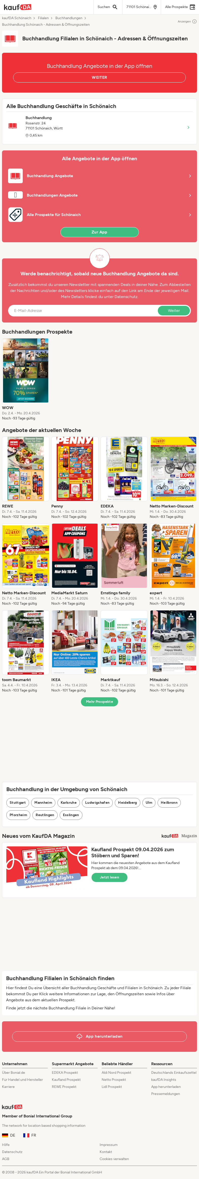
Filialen (43, 18)
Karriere (8, 1087)
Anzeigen (187, 21)
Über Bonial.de (13, 1072)
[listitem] (25, 379)
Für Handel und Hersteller (22, 1080)
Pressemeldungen (165, 1094)
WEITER (99, 77)
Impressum (109, 1145)
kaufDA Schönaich (16, 18)
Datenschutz (126, 296)
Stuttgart (18, 802)
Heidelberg (127, 802)
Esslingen (71, 815)
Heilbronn (169, 802)
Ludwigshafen (97, 802)
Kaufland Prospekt (66, 1080)
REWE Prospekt (64, 1087)
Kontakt (106, 1152)
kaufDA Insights (163, 1080)
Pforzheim (18, 815)
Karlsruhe (69, 802)
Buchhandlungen (68, 18)
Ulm (149, 802)
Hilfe (6, 1145)
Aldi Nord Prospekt (116, 1072)
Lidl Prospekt (112, 1087)
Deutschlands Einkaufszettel (173, 1072)
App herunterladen (166, 1087)
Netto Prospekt (114, 1080)
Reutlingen (45, 815)
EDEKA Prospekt (65, 1072)
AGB (5, 1159)
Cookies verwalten (114, 1159)
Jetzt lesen (109, 877)
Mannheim (43, 802)
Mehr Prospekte (99, 702)
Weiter (174, 310)
